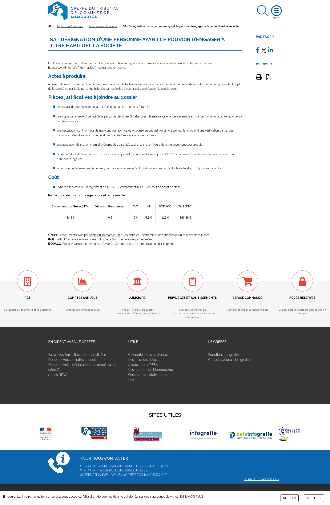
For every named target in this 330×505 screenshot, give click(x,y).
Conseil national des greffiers (230, 360)
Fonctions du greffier (224, 355)
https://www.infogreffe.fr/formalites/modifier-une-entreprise (87, 67)
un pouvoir (64, 106)
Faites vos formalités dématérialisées (77, 355)
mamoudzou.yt (137, 470)
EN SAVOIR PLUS (191, 496)
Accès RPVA (58, 375)
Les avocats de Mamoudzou (150, 370)
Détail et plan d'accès (261, 479)
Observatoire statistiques (147, 375)
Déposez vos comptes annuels (72, 360)
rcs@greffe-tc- (112, 470)
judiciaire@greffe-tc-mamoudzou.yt (139, 466)
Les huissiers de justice (145, 360)
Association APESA (143, 365)
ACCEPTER (313, 498)
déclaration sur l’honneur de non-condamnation (93, 130)
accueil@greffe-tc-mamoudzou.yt (139, 474)
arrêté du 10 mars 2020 (104, 235)
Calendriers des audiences (148, 355)
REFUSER (289, 498)
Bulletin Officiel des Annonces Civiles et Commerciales (98, 243)
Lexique (134, 380)
